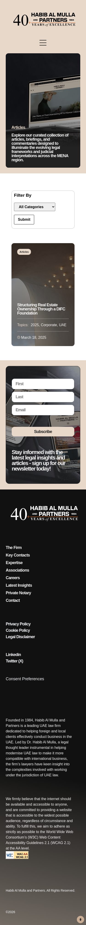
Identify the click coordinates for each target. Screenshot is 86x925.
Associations (17, 570)
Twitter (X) (14, 661)
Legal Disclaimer (20, 637)
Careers (13, 578)
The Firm (14, 548)
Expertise (14, 563)
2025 (35, 325)
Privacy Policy (18, 624)
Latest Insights (19, 585)
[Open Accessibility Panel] (80, 919)
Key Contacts (18, 555)
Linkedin (13, 654)
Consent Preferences (25, 679)
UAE (63, 325)
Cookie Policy (18, 630)
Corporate (49, 325)
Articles (24, 251)
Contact (13, 600)
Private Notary (18, 593)
